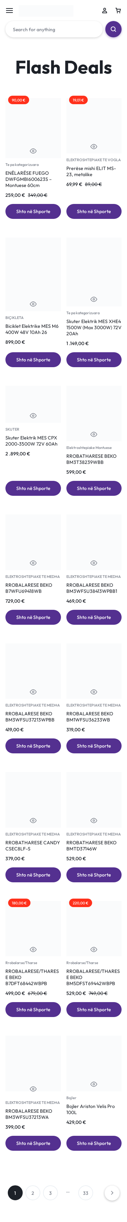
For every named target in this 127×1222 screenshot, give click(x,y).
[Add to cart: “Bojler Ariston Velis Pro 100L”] (94, 1143)
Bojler (71, 1097)
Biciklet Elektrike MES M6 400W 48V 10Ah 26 (32, 329)
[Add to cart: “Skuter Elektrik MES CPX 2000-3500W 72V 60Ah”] (33, 488)
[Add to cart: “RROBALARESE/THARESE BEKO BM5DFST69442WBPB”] (94, 1009)
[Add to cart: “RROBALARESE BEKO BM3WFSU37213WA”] (33, 1143)
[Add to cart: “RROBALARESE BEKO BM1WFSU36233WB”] (94, 745)
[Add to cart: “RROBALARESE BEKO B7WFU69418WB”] (33, 617)
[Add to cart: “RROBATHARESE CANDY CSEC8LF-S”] (33, 874)
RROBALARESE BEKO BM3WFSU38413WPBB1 (91, 588)
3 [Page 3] (50, 1193)
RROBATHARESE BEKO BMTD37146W (91, 846)
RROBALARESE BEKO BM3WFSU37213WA (28, 1114)
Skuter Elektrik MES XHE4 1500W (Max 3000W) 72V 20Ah (94, 327)
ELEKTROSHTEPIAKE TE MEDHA (32, 576)
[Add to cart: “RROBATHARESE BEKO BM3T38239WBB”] (94, 488)
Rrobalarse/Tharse (21, 962)
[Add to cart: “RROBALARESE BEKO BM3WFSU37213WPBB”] (33, 745)
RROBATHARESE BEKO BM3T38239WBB (91, 459)
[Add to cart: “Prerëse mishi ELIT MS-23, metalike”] (94, 211)
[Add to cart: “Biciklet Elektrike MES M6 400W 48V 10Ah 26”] (33, 359)
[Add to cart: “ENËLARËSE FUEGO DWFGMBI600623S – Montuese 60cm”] (33, 211)
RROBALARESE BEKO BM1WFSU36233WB (89, 717)
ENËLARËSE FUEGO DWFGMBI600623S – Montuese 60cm (28, 179)
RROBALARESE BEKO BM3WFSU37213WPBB (30, 717)
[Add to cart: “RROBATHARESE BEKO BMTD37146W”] (94, 874)
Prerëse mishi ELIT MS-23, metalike (91, 171)
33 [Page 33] (85, 1193)
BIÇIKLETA (14, 317)
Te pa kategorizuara (22, 164)
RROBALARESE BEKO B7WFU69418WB (28, 588)
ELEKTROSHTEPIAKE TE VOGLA (93, 159)
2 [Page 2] (32, 1193)
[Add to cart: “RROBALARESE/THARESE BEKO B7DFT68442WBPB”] (33, 1009)
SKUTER (12, 429)
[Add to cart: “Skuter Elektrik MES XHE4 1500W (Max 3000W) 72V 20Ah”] (94, 359)
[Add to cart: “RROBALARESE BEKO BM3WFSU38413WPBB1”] (94, 617)
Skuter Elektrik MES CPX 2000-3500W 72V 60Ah (31, 441)
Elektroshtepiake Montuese (89, 447)
